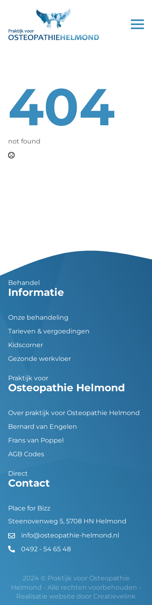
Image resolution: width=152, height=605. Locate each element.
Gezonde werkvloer (39, 359)
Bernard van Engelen (42, 427)
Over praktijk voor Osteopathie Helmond (74, 413)
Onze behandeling (38, 317)
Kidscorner (25, 345)
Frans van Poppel (36, 440)
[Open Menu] (137, 24)
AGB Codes (26, 454)
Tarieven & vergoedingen (49, 331)
